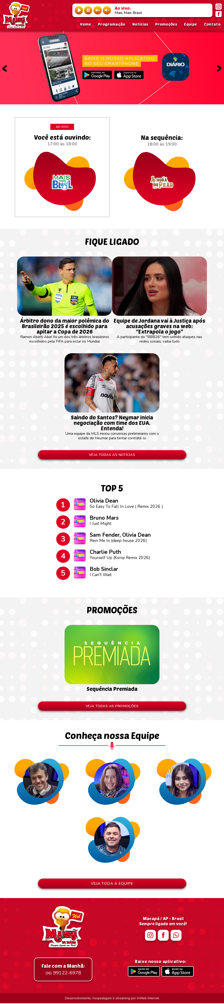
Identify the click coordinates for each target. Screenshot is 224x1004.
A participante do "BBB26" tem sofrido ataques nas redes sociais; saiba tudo (159, 328)
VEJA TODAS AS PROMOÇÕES (112, 706)
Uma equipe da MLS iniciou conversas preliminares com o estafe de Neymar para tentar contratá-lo (112, 425)
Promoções (166, 24)
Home (85, 24)
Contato (212, 24)
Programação (111, 24)
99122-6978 (63, 970)
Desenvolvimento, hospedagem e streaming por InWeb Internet (112, 999)
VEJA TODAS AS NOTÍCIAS (112, 455)
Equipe (190, 24)
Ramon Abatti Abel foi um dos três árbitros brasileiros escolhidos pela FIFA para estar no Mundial (64, 328)
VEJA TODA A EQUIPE (112, 884)
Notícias (140, 24)
